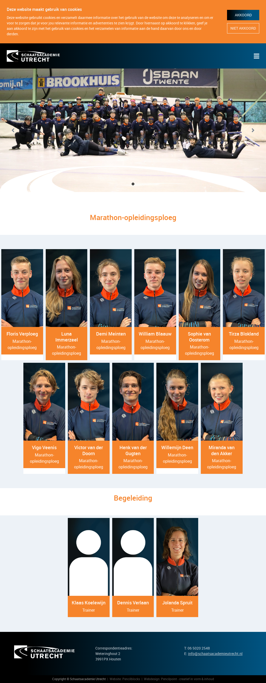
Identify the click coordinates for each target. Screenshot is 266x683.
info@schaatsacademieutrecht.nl (215, 653)
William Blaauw (155, 334)
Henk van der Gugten (133, 450)
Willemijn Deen (177, 447)
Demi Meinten (111, 334)
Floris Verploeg (22, 334)
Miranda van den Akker (222, 450)
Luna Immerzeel (66, 337)
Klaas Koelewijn (88, 602)
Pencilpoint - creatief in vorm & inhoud (187, 679)
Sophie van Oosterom (199, 337)
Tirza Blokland (244, 334)
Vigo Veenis (44, 447)
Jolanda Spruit (177, 602)
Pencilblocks (131, 679)
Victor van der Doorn (88, 450)
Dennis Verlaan (133, 602)
